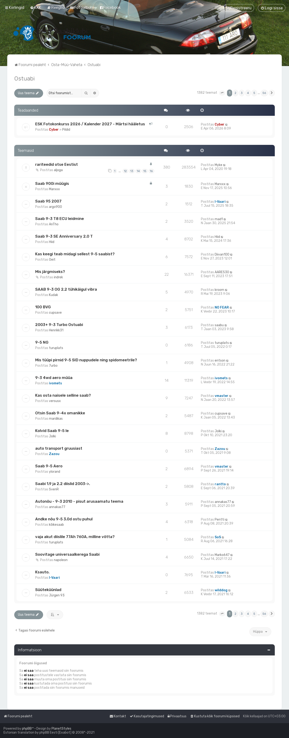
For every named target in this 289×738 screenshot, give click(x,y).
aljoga (58, 170)
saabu (219, 325)
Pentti (219, 520)
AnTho (53, 224)
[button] (222, 93)
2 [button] (235, 93)
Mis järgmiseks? (50, 271)
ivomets (55, 383)
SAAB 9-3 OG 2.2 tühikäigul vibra (66, 289)
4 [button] (248, 93)
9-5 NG (41, 342)
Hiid (51, 242)
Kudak (53, 295)
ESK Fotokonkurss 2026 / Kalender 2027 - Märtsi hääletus (90, 124)
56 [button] (264, 93)
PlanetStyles (61, 729)
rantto (220, 484)
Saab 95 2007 (48, 201)
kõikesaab (56, 525)
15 (144, 171)
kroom (219, 290)
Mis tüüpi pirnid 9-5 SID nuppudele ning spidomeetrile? (86, 360)
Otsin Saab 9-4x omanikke (60, 413)
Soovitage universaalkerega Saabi (67, 554)
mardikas (56, 419)
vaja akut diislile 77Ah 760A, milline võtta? (75, 536)
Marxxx (54, 189)
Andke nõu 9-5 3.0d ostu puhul (64, 519)
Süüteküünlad (48, 589)
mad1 (219, 219)
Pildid (66, 130)
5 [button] (254, 93)
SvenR (54, 489)
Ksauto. (42, 572)
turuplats (56, 348)
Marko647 (222, 555)
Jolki (52, 436)
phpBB (27, 729)
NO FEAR (222, 307)
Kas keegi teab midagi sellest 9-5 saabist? (75, 254)
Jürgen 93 (57, 595)
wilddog (221, 590)
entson (220, 360)
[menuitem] (35, 7)
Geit (52, 260)
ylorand (54, 472)
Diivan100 (222, 254)
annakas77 (57, 507)
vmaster (221, 396)
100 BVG (43, 307)
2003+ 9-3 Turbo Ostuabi (59, 324)
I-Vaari (220, 202)
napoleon (61, 560)
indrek (58, 277)
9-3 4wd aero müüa (53, 377)
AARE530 (222, 272)
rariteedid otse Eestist (56, 164)
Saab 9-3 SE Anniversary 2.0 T (64, 236)
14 (138, 171)
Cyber (54, 130)
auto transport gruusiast (58, 448)
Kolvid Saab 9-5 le (52, 430)
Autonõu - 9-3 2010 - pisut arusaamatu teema (79, 501)
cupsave (55, 313)
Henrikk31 (56, 330)
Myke (218, 165)
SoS (218, 537)
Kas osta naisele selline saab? (63, 395)
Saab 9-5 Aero (48, 466)
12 (125, 171)
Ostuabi (24, 78)
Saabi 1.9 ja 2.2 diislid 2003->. (62, 483)
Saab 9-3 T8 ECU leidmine (59, 218)
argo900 (55, 207)
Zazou (54, 454)
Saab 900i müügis (52, 183)
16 (151, 171)
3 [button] (242, 93)
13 (131, 171)
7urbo (53, 366)
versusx (55, 401)
